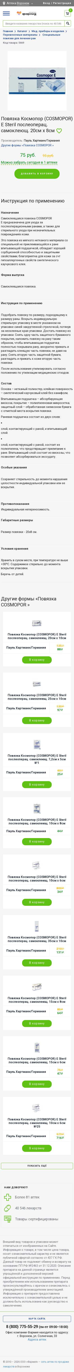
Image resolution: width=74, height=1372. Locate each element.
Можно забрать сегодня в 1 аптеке (29, 162)
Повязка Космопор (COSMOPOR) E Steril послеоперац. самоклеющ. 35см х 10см (37, 939)
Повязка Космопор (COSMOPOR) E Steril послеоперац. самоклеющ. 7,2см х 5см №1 (37, 759)
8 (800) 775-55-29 (22, 1326)
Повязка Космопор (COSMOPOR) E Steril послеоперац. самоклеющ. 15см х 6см (37, 1060)
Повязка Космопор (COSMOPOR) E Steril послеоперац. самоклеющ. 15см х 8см (37, 1000)
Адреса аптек (37, 1339)
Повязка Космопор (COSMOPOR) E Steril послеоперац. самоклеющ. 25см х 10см (37, 697)
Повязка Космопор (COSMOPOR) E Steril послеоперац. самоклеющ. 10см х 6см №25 (37, 1123)
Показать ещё (37, 1166)
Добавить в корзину (37, 173)
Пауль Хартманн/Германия (26, 647)
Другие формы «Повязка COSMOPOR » (27, 145)
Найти (67, 23)
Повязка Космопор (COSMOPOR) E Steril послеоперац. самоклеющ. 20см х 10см (37, 636)
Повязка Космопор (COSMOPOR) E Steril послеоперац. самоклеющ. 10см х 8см (37, 821)
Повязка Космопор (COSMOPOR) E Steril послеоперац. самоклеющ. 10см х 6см (37, 878)
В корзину (37, 660)
